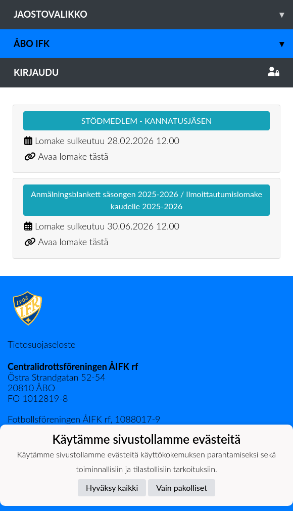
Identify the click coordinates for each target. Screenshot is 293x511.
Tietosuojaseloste (41, 344)
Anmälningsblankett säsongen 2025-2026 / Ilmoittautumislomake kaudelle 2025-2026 (146, 200)
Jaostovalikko (153, 14)
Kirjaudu (146, 72)
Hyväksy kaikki (112, 487)
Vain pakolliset (181, 487)
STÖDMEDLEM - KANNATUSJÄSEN (146, 120)
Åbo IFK (153, 43)
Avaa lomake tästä (73, 156)
